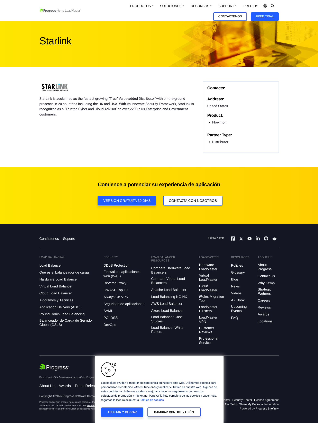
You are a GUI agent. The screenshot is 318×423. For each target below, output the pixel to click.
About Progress (265, 267)
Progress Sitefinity (267, 408)
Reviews (264, 307)
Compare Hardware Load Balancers (170, 270)
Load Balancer (50, 265)
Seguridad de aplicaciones (123, 304)
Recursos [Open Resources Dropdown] (200, 6)
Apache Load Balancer (168, 290)
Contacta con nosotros (193, 201)
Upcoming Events (239, 309)
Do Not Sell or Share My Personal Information (249, 404)
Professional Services (208, 340)
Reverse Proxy (114, 283)
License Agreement (266, 400)
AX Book (238, 300)
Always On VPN (115, 297)
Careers (264, 300)
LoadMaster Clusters (208, 309)
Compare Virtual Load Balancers (168, 281)
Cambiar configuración (174, 412)
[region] (159, 389)
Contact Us (266, 276)
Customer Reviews (206, 330)
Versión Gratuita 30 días (127, 201)
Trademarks (93, 405)
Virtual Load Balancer (56, 286)
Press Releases (88, 386)
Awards (263, 314)
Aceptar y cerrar (122, 412)
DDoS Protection (116, 265)
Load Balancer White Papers (167, 330)
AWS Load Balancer (166, 304)
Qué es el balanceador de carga (64, 272)
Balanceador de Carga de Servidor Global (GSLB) (66, 323)
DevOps (109, 325)
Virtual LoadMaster (208, 278)
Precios (250, 6)
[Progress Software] (54, 368)
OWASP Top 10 (115, 290)
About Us (47, 386)
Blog (234, 279)
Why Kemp (266, 283)
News (235, 286)
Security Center (242, 400)
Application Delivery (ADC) (60, 307)
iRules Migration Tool (211, 299)
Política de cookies (152, 400)
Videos (236, 293)
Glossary (238, 272)
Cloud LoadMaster (208, 288)
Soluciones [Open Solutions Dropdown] (171, 6)
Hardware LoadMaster (208, 267)
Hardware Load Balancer (58, 279)
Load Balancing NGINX (169, 297)
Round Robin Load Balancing (62, 314)
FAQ (234, 318)
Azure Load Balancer (167, 311)
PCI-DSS (110, 318)
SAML (108, 311)
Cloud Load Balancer (55, 293)
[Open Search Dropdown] (272, 6)
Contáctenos (230, 16)
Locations (265, 321)
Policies (237, 265)
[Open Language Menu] (265, 6)
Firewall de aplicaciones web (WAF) (121, 274)
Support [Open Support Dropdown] (226, 6)
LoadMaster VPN (208, 319)
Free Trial (265, 16)
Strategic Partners (264, 291)
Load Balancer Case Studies (167, 319)
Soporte (69, 239)
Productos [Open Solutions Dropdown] (140, 6)
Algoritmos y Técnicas (56, 300)
